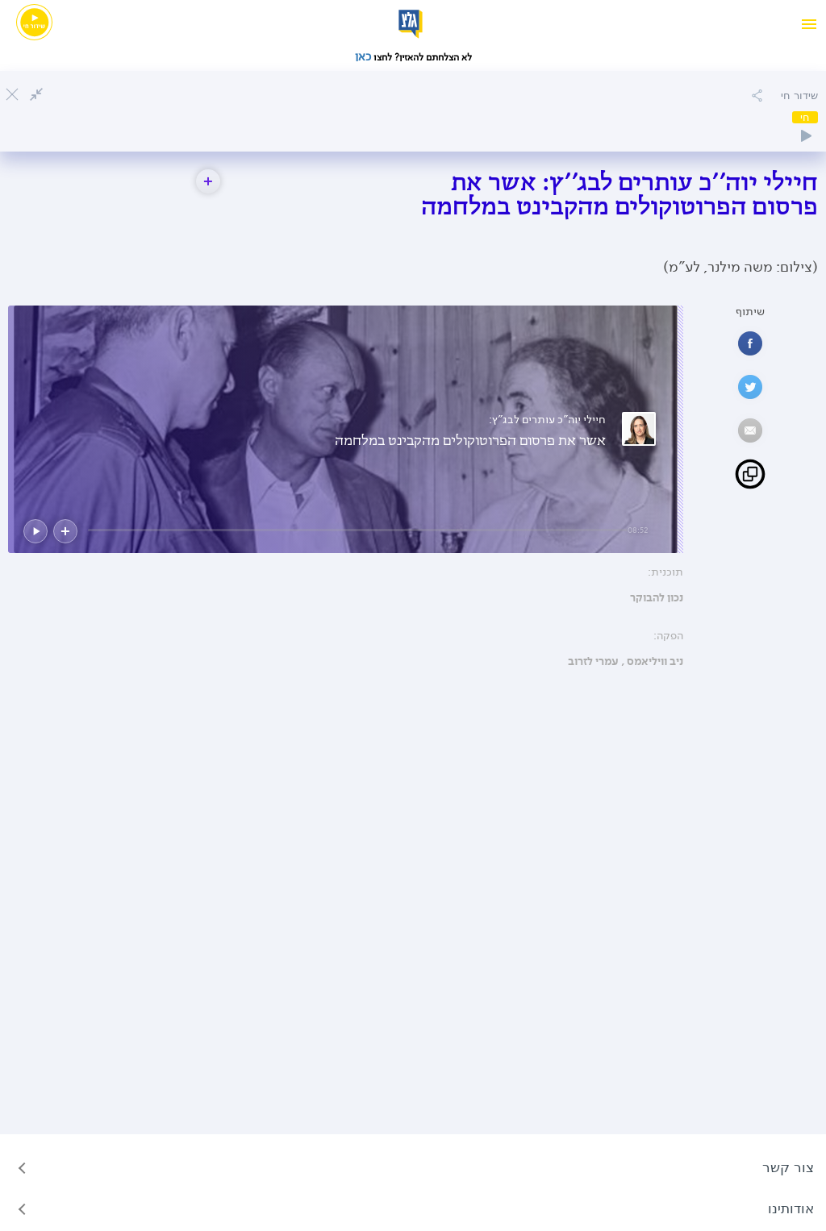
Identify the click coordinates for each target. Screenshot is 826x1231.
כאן (364, 56)
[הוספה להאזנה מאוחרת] (757, 95)
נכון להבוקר (656, 598)
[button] (208, 181)
